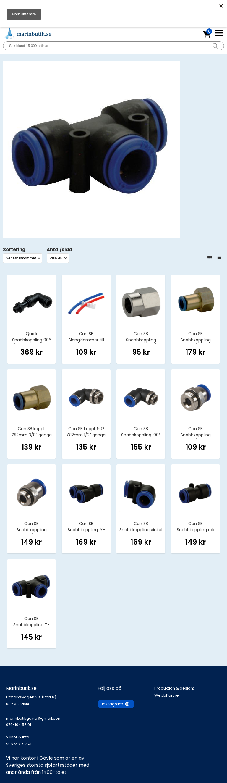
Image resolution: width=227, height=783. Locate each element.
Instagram (116, 704)
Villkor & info (17, 737)
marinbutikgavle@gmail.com (52, 724)
